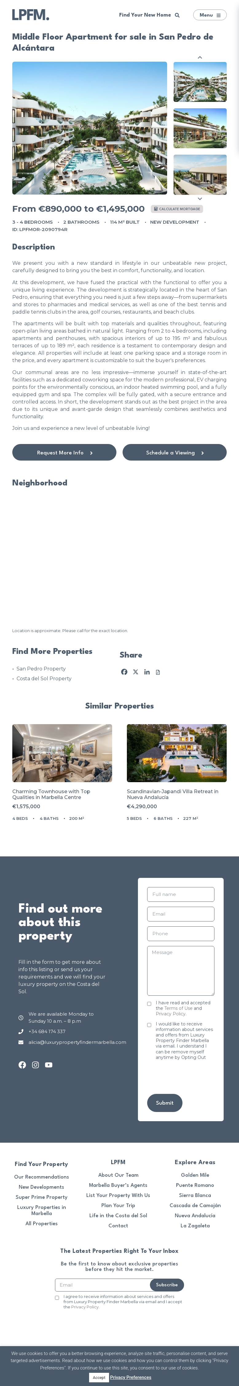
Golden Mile (195, 1175)
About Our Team (118, 1175)
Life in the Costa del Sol (118, 1215)
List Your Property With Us (118, 1195)
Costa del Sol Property (44, 678)
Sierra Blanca (195, 1195)
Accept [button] (99, 1377)
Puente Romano (195, 1185)
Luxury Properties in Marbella (41, 1210)
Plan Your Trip (118, 1205)
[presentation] (94, 1323)
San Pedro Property (41, 669)
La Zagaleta (195, 1226)
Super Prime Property (42, 1197)
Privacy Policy (171, 1014)
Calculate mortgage (177, 209)
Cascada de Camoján (195, 1205)
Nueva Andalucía (195, 1215)
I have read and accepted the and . (183, 1008)
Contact (118, 1226)
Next (200, 198)
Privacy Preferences (130, 1377)
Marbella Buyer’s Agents (118, 1185)
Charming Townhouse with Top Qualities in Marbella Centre (51, 794)
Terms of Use (178, 1008)
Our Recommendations (41, 1177)
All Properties (41, 1223)
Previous (200, 57)
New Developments (41, 1187)
